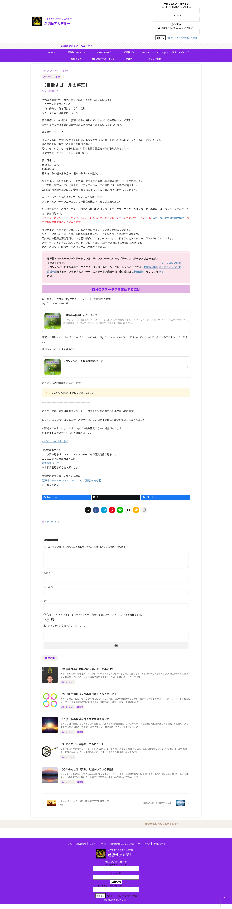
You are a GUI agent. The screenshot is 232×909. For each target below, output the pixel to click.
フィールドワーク (103, 52)
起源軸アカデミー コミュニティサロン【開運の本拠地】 (72, 480)
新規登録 (139, 271)
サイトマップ (144, 848)
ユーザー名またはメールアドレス (176, 6)
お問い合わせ (154, 58)
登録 (195, 38)
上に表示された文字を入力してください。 (176, 27)
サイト (47, 600)
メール (48, 586)
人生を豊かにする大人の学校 (120, 854)
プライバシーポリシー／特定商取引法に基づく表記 (112, 848)
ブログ (129, 58)
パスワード (176, 15)
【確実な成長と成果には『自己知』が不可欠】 (87, 669)
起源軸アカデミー (57, 23)
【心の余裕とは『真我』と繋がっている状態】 (87, 769)
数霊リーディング (180, 52)
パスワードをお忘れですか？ (179, 38)
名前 (47, 573)
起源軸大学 (129, 52)
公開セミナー (77, 58)
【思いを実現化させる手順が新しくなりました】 (88, 694)
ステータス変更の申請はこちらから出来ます (170, 267)
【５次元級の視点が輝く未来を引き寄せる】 (86, 719)
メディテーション (53, 521)
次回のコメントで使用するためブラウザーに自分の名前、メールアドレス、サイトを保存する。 (94, 614)
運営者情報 (81, 848)
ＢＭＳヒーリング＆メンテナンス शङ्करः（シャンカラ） (155, 52)
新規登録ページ (50, 463)
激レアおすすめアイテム (103, 58)
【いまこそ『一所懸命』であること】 (82, 744)
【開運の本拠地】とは (77, 52)
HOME (51, 52)
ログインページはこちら (55, 441)
